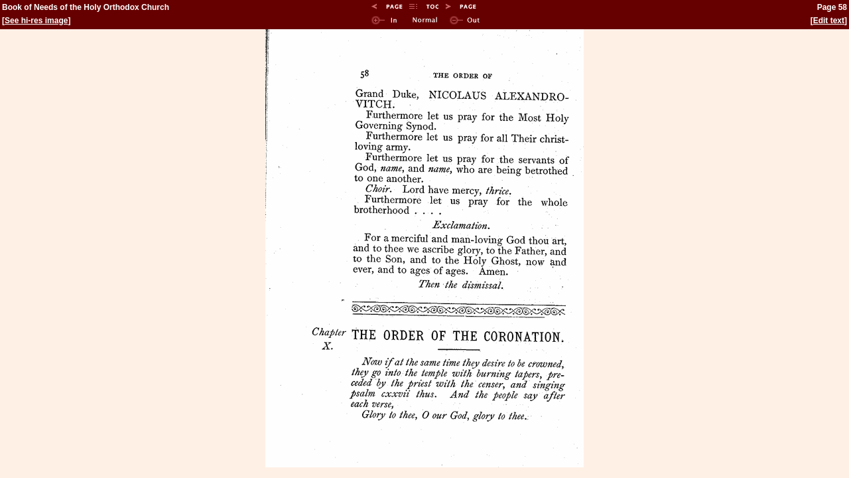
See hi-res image (36, 20)
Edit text (828, 20)
